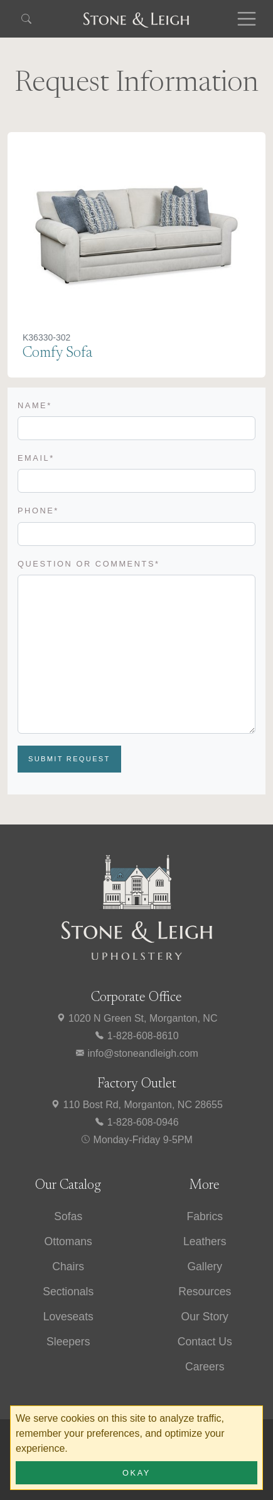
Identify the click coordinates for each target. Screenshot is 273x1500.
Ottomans (68, 1241)
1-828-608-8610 (136, 1035)
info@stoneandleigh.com (136, 1053)
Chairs (68, 1266)
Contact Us (205, 1341)
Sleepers (68, 1341)
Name (35, 405)
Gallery (204, 1266)
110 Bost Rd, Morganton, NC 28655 (136, 1104)
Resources (204, 1291)
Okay (136, 1472)
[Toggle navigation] (246, 19)
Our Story (204, 1316)
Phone (38, 510)
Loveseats (68, 1316)
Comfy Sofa (57, 353)
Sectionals (68, 1291)
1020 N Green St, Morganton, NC (137, 1018)
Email (36, 458)
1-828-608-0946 (136, 1122)
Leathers (204, 1241)
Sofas (68, 1216)
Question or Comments (89, 563)
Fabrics (204, 1216)
